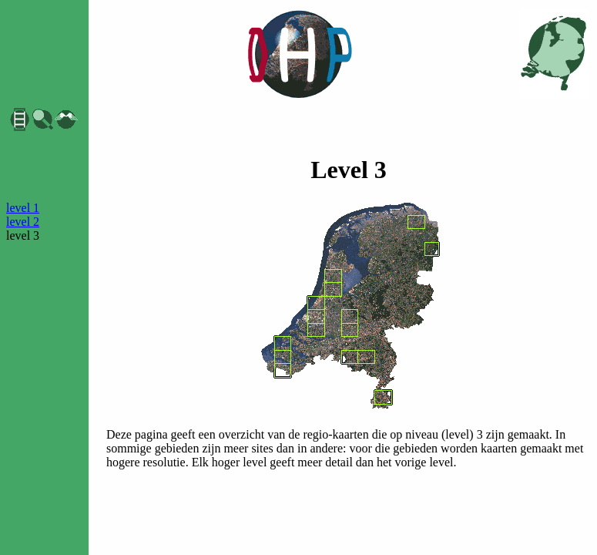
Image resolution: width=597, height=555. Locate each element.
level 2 (22, 221)
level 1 (22, 207)
